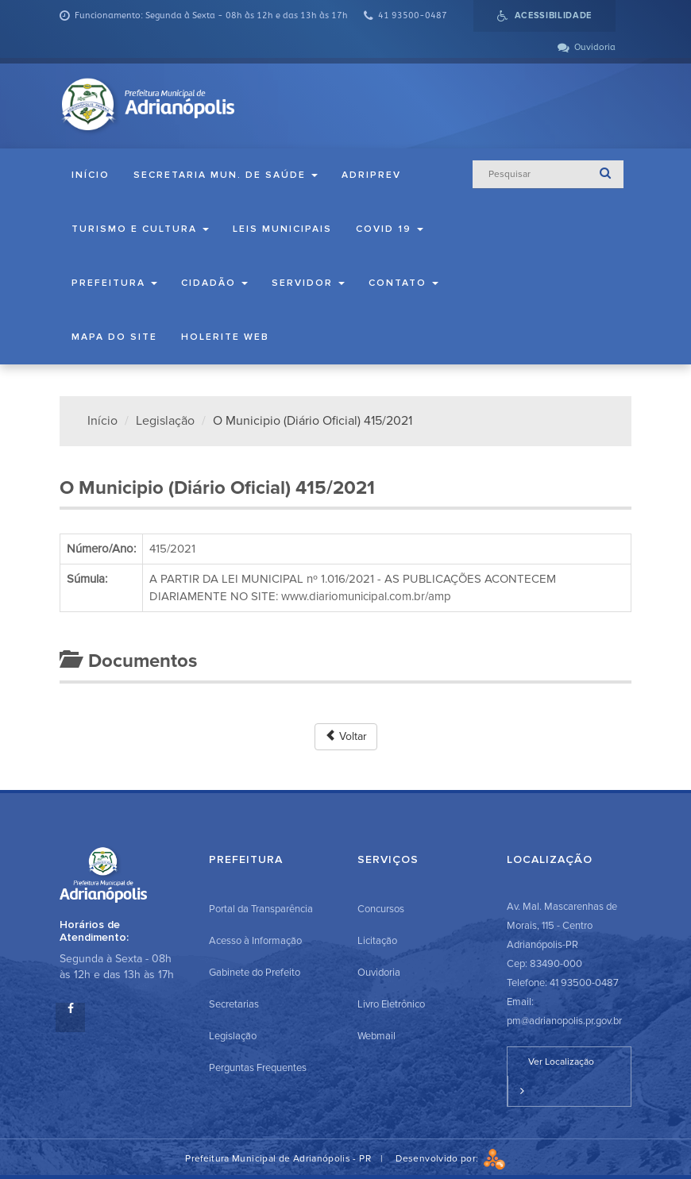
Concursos (380, 909)
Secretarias (234, 1004)
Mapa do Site (114, 337)
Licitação (377, 940)
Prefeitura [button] (114, 283)
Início (90, 175)
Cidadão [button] (214, 283)
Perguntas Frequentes (258, 1067)
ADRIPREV (371, 175)
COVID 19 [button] (389, 229)
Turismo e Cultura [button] (140, 229)
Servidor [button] (308, 283)
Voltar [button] (346, 736)
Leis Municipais (282, 229)
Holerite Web (225, 337)
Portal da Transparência (261, 909)
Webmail (376, 1036)
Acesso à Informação (255, 940)
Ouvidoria (378, 972)
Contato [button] (403, 283)
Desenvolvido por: (450, 1159)
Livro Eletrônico (391, 1004)
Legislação (165, 421)
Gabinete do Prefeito (254, 972)
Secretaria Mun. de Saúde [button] (225, 175)
